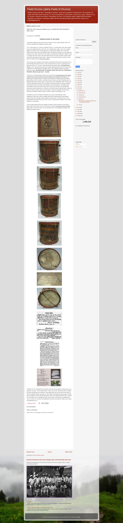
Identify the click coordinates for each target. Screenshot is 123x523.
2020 (78, 74)
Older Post (68, 452)
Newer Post (30, 452)
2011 (78, 109)
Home (50, 452)
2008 (78, 115)
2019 (78, 76)
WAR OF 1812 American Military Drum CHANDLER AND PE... (87, 101)
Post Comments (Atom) (38, 455)
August (80, 99)
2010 (78, 111)
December (81, 90)
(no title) (29, 502)
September (81, 97)
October (81, 95)
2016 (78, 82)
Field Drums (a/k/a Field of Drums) (49, 9)
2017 (78, 80)
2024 (78, 72)
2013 (78, 89)
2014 (78, 87)
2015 (78, 84)
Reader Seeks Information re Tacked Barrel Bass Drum (40, 507)
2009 (78, 113)
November (81, 92)
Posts (78, 144)
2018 (78, 78)
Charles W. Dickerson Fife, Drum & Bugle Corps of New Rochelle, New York (49, 459)
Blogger (78, 517)
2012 (78, 107)
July (80, 104)
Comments (80, 146)
